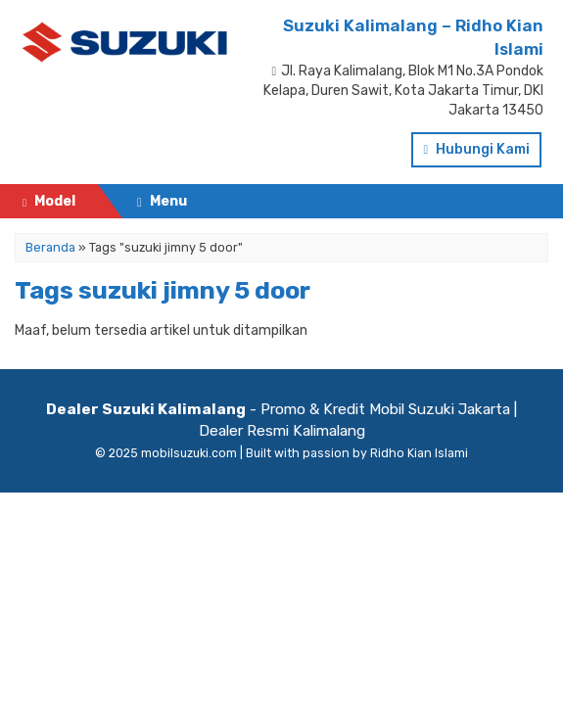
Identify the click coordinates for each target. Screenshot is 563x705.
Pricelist (45, 274)
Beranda (47, 240)
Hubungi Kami (476, 149)
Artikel (40, 343)
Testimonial (57, 309)
